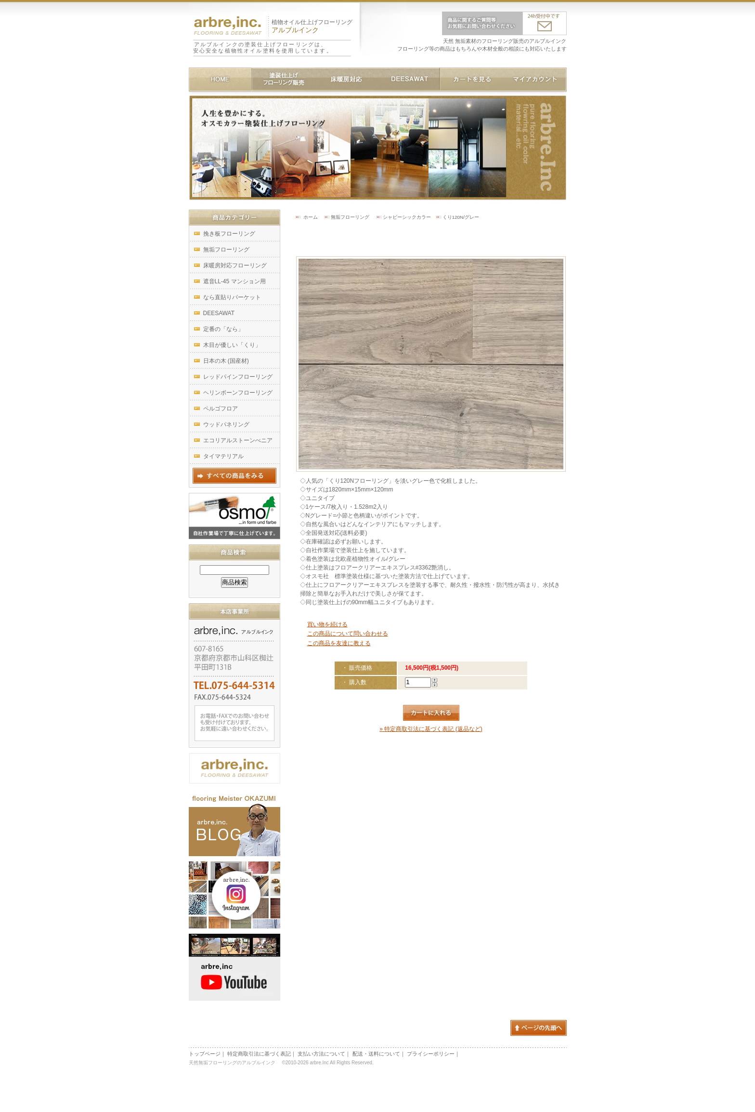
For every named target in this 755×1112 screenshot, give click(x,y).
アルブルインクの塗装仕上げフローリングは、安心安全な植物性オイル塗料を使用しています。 (263, 47)
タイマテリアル (223, 456)
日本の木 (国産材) (226, 360)
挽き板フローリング (229, 233)
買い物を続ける (327, 624)
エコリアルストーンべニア (238, 440)
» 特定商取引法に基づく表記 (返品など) (430, 729)
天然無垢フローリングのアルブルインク (234, 1062)
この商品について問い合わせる (347, 633)
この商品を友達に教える (339, 643)
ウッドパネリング (226, 424)
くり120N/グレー (461, 217)
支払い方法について (321, 1054)
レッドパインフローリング (238, 376)
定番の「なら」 (223, 329)
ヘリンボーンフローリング (238, 392)
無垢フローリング (350, 217)
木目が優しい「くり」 (232, 345)
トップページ (205, 1054)
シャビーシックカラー (407, 217)
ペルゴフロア (220, 408)
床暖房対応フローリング (235, 265)
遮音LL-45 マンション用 (234, 281)
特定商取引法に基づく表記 (259, 1054)
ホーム (310, 217)
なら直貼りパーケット (232, 297)
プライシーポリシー (431, 1054)
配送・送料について (376, 1054)
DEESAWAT (219, 313)
